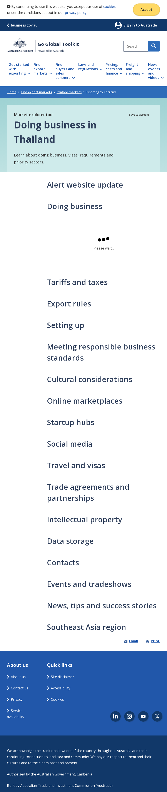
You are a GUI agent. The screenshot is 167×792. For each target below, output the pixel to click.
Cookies (57, 699)
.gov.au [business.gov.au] (22, 25)
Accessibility (60, 688)
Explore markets (70, 92)
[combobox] (136, 46)
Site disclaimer (62, 676)
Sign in (130, 25)
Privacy (16, 699)
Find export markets (38, 92)
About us (18, 676)
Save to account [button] (139, 114)
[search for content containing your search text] (154, 46)
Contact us (19, 688)
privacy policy (76, 12)
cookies (109, 6)
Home (13, 92)
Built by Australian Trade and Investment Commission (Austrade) (60, 785)
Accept (146, 9)
